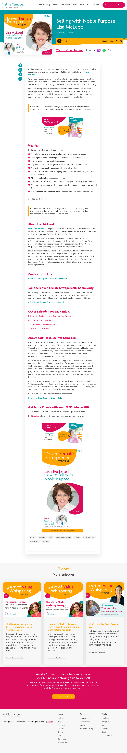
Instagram (105, 721)
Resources (61, 725)
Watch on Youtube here (69, 50)
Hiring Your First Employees (40, 320)
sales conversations (63, 537)
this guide (34, 416)
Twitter (104, 725)
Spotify (104, 732)
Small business (88, 537)
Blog (48, 5)
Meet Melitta (84, 718)
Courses (61, 728)
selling (77, 537)
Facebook (105, 718)
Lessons (42, 537)
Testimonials (84, 5)
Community (65, 5)
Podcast (55, 5)
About (41, 5)
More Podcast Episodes (39, 328)
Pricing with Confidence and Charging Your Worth (49, 316)
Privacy (50, 722)
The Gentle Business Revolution (41, 324)
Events (60, 732)
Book (75, 5)
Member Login (63, 742)
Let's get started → (63, 697)
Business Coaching (113, 5)
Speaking (95, 5)
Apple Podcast (107, 735)
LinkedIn (105, 728)
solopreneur (34, 541)
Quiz (59, 735)
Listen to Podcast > (15, 658)
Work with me (85, 721)
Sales (51, 537)
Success (46, 541)
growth (32, 537)
